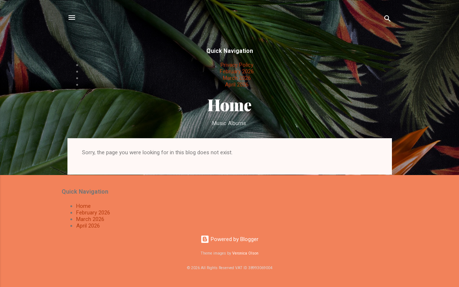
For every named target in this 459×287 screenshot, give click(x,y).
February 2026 (237, 71)
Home (229, 104)
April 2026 (237, 84)
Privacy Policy (237, 65)
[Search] (387, 20)
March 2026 (237, 78)
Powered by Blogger (229, 239)
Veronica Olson (245, 253)
